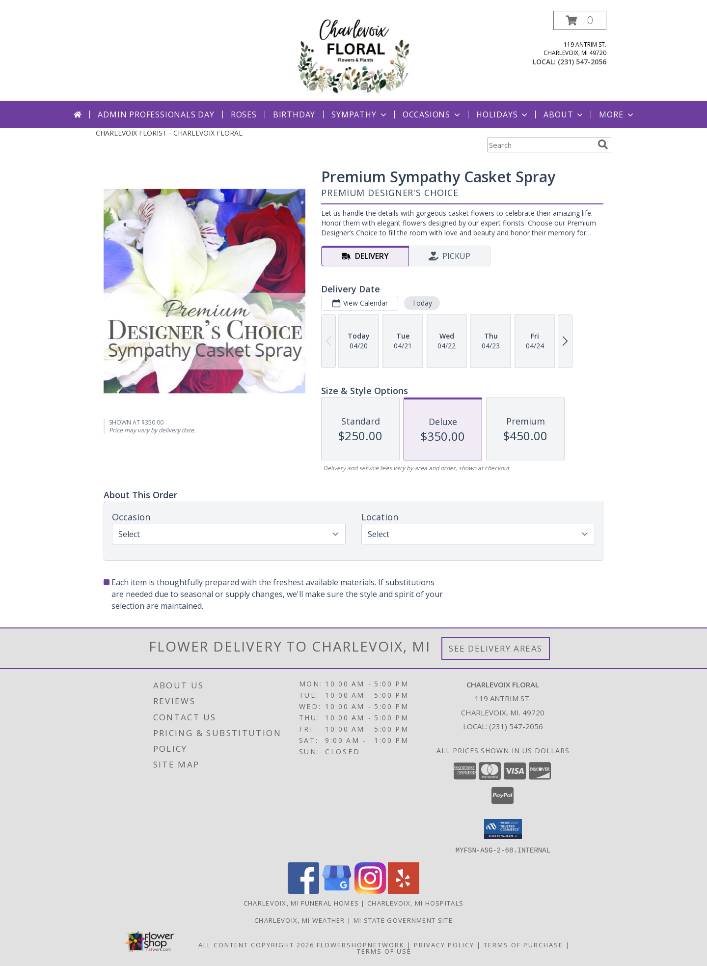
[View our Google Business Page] (337, 890)
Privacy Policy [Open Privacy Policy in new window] (444, 944)
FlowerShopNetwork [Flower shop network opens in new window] (361, 944)
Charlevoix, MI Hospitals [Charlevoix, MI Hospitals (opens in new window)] (415, 902)
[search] (603, 144)
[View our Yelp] (403, 890)
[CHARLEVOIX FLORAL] (354, 55)
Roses (244, 114)
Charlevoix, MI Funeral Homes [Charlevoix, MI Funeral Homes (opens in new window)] (301, 902)
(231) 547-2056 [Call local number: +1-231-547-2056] (582, 61)
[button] (579, 20)
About (564, 114)
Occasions (432, 114)
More (617, 114)
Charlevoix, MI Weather (299, 919)
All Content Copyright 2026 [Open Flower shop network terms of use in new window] (256, 944)
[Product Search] (540, 145)
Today (422, 303)
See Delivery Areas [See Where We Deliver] (496, 648)
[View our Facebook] (303, 890)
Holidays (502, 114)
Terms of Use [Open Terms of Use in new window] (384, 950)
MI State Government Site (403, 919)
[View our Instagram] (370, 890)
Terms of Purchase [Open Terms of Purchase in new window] (523, 944)
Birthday (294, 114)
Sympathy (359, 114)
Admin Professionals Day (156, 114)
